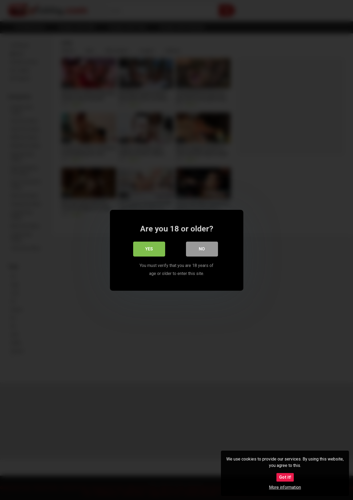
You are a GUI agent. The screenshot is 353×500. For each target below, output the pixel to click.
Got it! (285, 477)
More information (285, 487)
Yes (149, 248)
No (202, 248)
